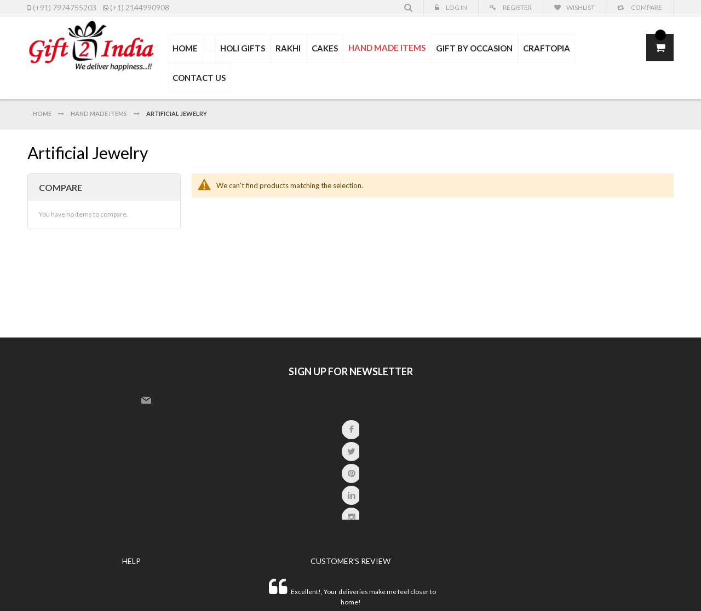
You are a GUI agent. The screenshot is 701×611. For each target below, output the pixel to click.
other (660, 589)
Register (517, 7)
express (600, 589)
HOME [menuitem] (189, 49)
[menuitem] (213, 43)
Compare (646, 7)
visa (559, 589)
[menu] (404, 49)
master (582, 589)
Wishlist (580, 7)
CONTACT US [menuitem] (604, 49)
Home (43, 92)
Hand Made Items (99, 92)
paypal (625, 589)
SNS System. (235, 587)
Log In (456, 7)
